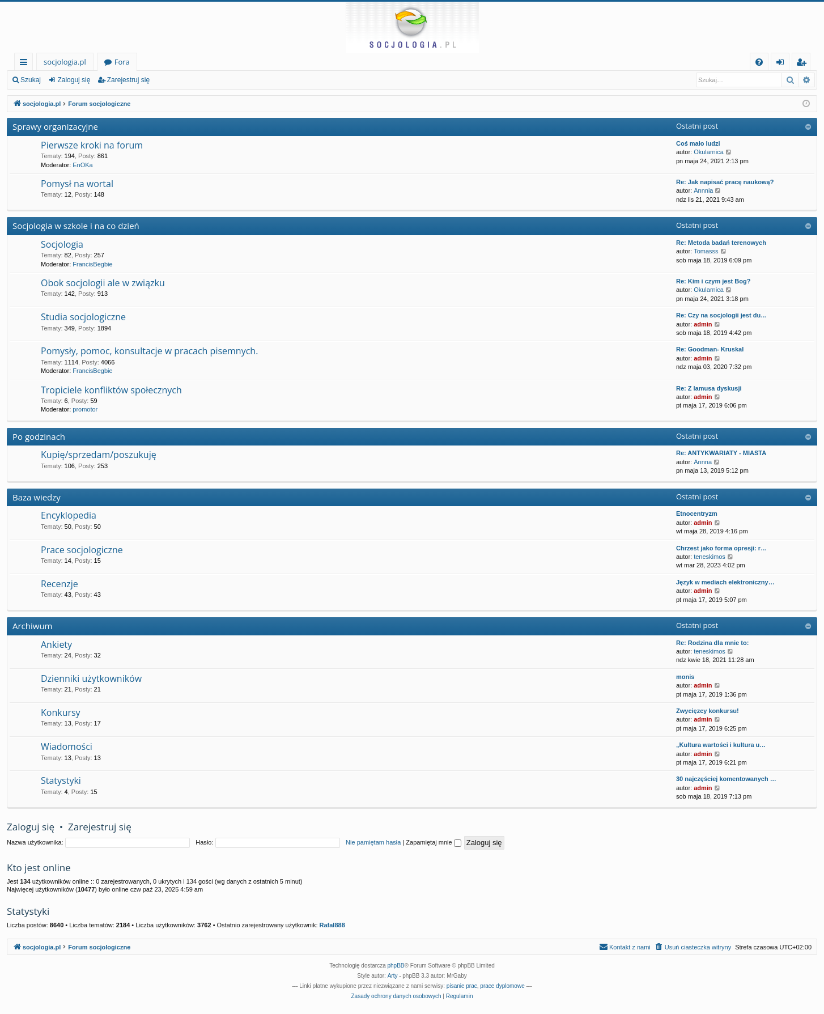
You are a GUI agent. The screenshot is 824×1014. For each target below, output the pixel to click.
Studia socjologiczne (83, 317)
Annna (703, 462)
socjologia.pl (65, 62)
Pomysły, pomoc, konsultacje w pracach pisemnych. (149, 351)
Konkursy (60, 712)
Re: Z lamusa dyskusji (709, 388)
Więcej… (25, 64)
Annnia (703, 190)
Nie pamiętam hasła (373, 842)
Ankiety (56, 644)
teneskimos (709, 556)
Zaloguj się (73, 80)
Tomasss (706, 251)
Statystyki (61, 780)
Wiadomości (66, 746)
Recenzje (59, 584)
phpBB (396, 965)
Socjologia (62, 244)
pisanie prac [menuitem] (462, 986)
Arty (393, 976)
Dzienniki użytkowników (91, 678)
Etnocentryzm (696, 513)
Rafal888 (332, 925)
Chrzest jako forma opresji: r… (721, 548)
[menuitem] (759, 62)
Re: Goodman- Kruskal (710, 349)
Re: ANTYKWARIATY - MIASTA (721, 452)
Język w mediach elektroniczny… (725, 582)
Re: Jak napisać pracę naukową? (725, 182)
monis (685, 676)
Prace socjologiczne (82, 550)
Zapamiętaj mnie (433, 842)
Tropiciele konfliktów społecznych (111, 390)
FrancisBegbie (92, 264)
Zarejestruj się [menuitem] (804, 64)
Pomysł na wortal (77, 183)
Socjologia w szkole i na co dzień (75, 225)
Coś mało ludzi (698, 143)
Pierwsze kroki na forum (92, 145)
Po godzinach (38, 436)
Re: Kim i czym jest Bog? (713, 281)
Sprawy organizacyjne (55, 126)
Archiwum (32, 625)
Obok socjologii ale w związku (103, 283)
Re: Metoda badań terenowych (721, 242)
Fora (122, 62)
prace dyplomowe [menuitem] (502, 986)
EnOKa (82, 165)
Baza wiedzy (36, 497)
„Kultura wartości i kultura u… (721, 744)
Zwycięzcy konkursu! (707, 710)
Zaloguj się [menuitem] (782, 64)
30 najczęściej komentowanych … (726, 778)
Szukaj (30, 80)
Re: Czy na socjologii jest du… (721, 315)
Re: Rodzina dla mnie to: (712, 642)
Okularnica (709, 152)
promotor (85, 409)
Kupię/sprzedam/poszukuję (98, 454)
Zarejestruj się (128, 80)
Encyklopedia (68, 515)
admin (703, 324)
